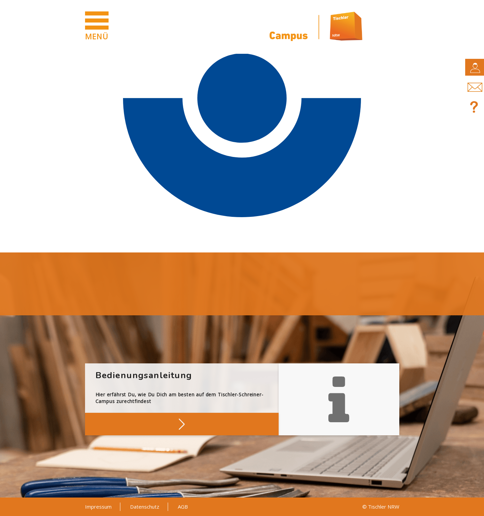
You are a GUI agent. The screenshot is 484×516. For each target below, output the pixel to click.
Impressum (98, 506)
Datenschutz (144, 506)
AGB (183, 506)
